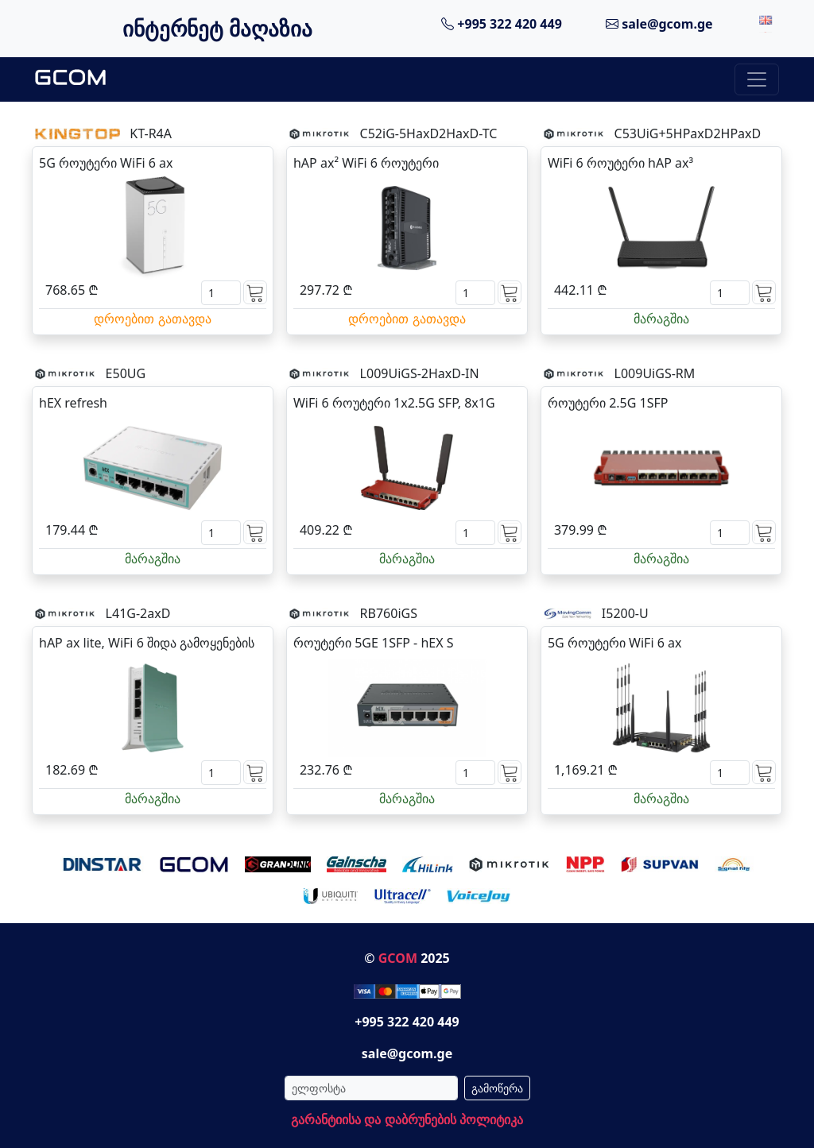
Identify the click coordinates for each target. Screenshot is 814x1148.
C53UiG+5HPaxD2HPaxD (688, 133)
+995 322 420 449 (501, 24)
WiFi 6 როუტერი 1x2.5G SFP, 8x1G (394, 403)
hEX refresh (73, 403)
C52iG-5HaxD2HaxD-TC (429, 133)
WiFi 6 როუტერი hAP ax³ (620, 163)
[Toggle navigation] (757, 79)
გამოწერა (497, 1088)
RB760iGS (388, 613)
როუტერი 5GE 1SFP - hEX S (373, 642)
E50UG (126, 373)
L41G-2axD (138, 613)
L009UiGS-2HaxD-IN (419, 373)
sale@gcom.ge (659, 24)
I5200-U (625, 613)
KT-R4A (151, 133)
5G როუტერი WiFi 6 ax (105, 163)
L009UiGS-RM (655, 373)
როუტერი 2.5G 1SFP (608, 403)
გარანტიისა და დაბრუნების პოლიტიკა (406, 1119)
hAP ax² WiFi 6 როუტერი (366, 163)
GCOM (397, 958)
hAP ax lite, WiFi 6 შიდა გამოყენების (146, 642)
